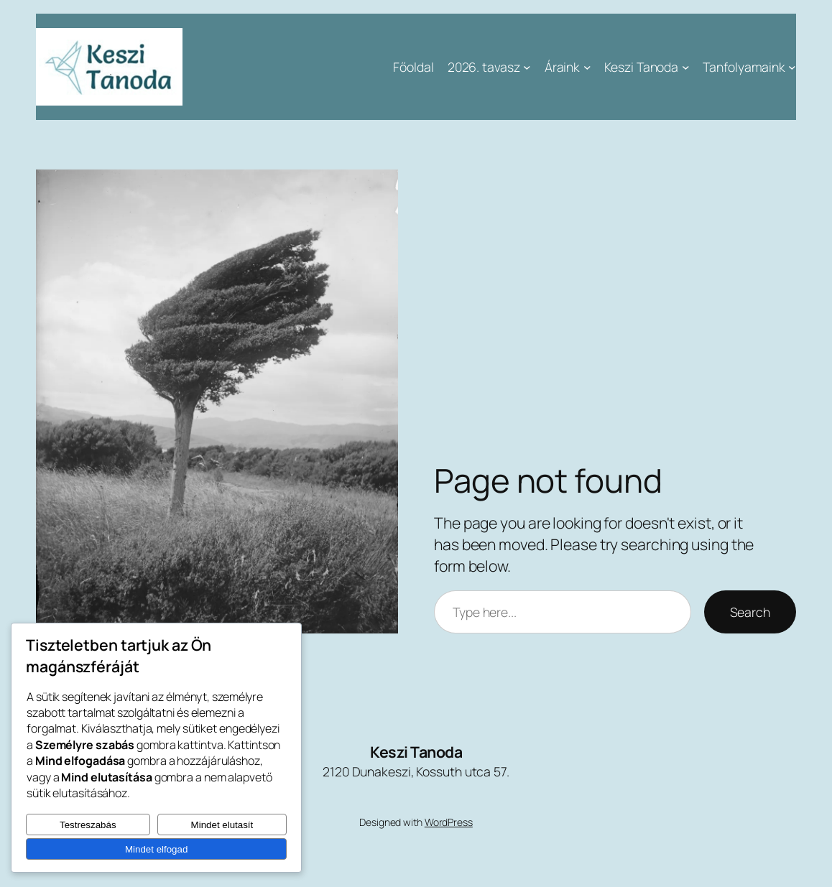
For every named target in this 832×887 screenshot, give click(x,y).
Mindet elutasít (222, 824)
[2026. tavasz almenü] (527, 67)
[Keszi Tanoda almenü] (686, 67)
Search (750, 612)
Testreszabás (88, 824)
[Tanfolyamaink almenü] (792, 67)
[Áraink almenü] (587, 67)
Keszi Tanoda (416, 751)
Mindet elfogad (156, 849)
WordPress (449, 822)
